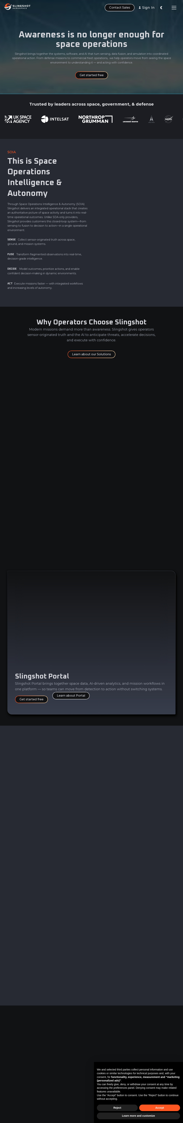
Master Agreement (82, 1074)
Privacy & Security (81, 1062)
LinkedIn (115, 1059)
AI (8, 1073)
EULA (79, 1091)
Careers (46, 1066)
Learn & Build (16, 1080)
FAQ (44, 1080)
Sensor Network (18, 1087)
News (45, 1073)
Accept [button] (159, 1107)
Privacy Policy (84, 1098)
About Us (47, 1059)
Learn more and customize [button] (138, 1115)
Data (10, 1059)
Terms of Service (86, 1084)
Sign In (148, 8)
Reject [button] (117, 1107)
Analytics (13, 1066)
